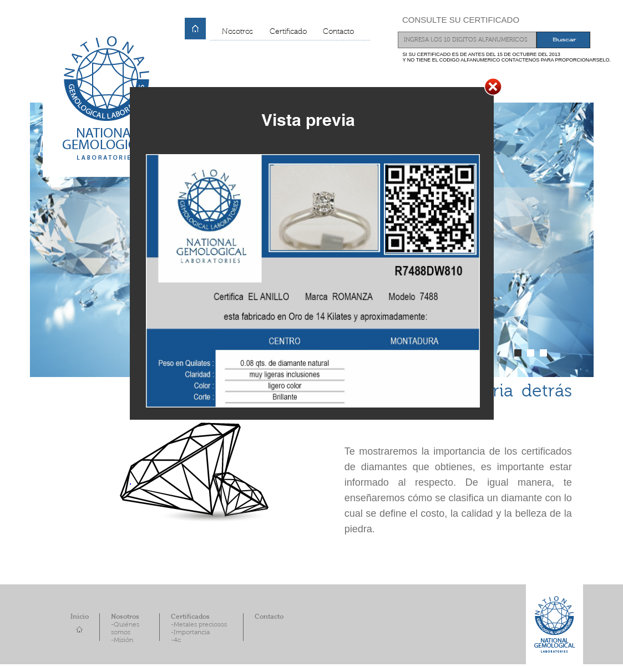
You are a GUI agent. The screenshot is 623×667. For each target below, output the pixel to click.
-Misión (122, 640)
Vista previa (308, 120)
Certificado (288, 32)
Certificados (190, 617)
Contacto (338, 32)
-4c (176, 640)
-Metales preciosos (199, 625)
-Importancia (190, 632)
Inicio (79, 617)
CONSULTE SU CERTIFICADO (460, 19)
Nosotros (237, 32)
